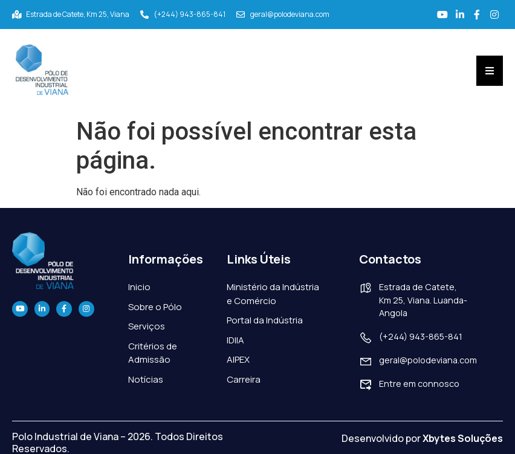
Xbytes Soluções (463, 436)
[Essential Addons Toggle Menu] (489, 69)
